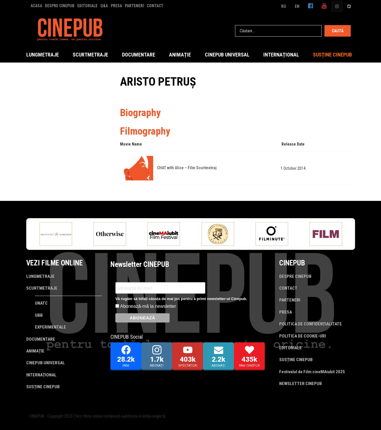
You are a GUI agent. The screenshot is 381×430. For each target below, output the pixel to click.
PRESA (116, 5)
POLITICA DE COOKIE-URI (302, 336)
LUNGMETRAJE (42, 55)
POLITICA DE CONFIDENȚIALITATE (310, 324)
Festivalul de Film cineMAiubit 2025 (312, 371)
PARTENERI (134, 5)
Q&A (104, 5)
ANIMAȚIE (180, 55)
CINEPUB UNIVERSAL (227, 55)
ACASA (36, 5)
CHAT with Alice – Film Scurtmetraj (187, 167)
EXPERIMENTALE (50, 327)
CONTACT (155, 5)
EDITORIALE (87, 5)
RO (283, 6)
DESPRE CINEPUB (59, 5)
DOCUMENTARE (138, 55)
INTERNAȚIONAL (281, 55)
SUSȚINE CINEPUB (332, 55)
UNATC (41, 303)
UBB (39, 315)
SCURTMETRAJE (90, 55)
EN (297, 6)
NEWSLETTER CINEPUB (300, 383)
